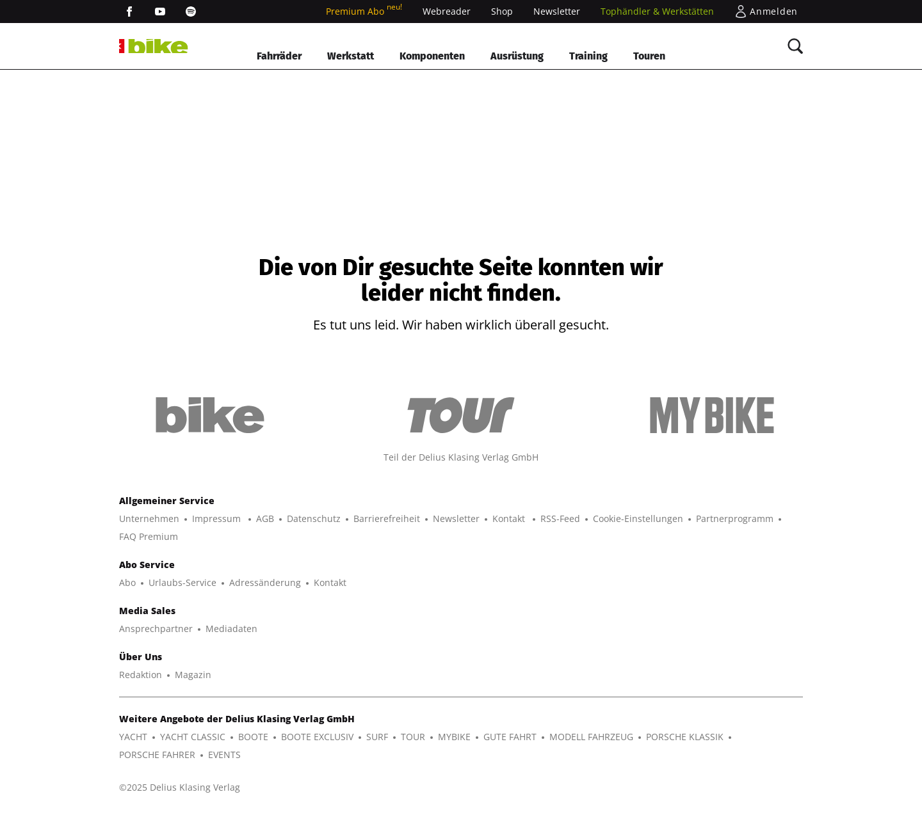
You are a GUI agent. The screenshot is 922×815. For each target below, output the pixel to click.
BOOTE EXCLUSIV (317, 737)
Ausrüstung (517, 56)
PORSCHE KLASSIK (685, 737)
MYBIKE (454, 737)
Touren (649, 56)
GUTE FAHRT (510, 737)
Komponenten (432, 56)
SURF (377, 737)
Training (588, 56)
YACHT (133, 737)
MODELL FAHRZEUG (591, 737)
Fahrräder (279, 56)
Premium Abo (364, 11)
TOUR (413, 737)
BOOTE (253, 737)
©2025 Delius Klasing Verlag (179, 787)
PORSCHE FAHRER (157, 754)
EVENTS (224, 754)
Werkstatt (350, 56)
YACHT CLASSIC (192, 737)
